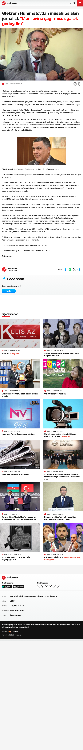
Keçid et (8, 291)
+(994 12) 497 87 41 (17, 606)
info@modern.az (16, 615)
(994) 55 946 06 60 (17, 610)
